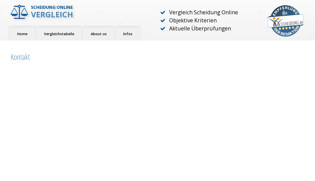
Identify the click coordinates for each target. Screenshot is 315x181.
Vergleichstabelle (59, 33)
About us (99, 33)
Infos (127, 33)
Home (22, 33)
